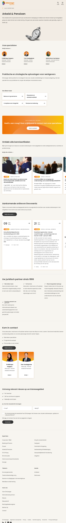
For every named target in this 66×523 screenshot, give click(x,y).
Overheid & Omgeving (40, 445)
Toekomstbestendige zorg (9, 474)
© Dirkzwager (5, 518)
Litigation (36, 455)
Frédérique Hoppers (7, 58)
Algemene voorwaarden (15, 518)
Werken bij (5, 506)
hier (5, 417)
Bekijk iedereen (6, 48)
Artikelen (36, 471)
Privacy (24, 518)
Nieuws (4, 497)
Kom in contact (33, 128)
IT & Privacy (5, 451)
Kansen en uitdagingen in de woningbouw (13, 477)
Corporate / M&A (6, 439)
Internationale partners (8, 494)
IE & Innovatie (6, 455)
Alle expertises (8, 8)
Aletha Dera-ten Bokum (53, 58)
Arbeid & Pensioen (7, 448)
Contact (4, 509)
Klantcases (37, 474)
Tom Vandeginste (29, 58)
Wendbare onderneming (8, 480)
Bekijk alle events (10, 213)
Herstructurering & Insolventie (10, 458)
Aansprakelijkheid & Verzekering (43, 451)
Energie (4, 461)
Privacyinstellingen (53, 518)
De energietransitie (7, 471)
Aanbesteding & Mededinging (42, 448)
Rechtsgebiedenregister (8, 503)
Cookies (29, 518)
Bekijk (4, 64)
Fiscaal (4, 445)
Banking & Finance (7, 442)
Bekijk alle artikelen (7, 152)
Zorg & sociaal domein (40, 439)
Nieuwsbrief (5, 500)
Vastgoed (36, 442)
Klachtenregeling (37, 518)
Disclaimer (44, 518)
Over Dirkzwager (6, 490)
